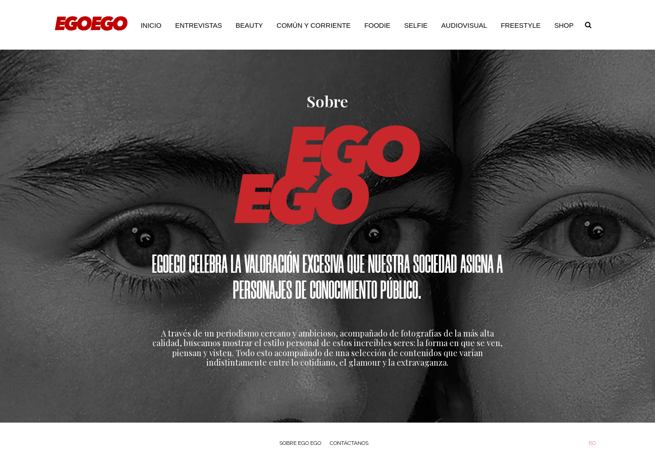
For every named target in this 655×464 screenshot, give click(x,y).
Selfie (416, 25)
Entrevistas (198, 25)
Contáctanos (349, 443)
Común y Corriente (314, 25)
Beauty (249, 25)
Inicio (151, 25)
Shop (564, 25)
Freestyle (521, 25)
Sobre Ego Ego (300, 443)
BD (592, 443)
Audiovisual (464, 25)
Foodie (377, 25)
